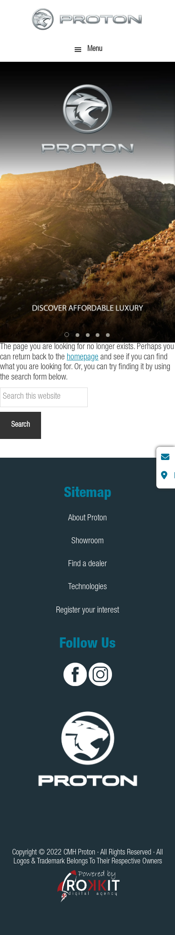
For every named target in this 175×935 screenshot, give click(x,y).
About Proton (87, 518)
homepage (82, 357)
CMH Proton (87, 18)
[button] (68, 335)
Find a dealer (87, 564)
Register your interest (87, 610)
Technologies (87, 587)
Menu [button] (94, 49)
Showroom (87, 541)
